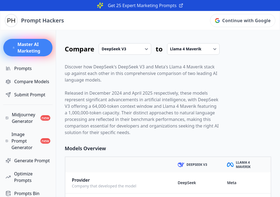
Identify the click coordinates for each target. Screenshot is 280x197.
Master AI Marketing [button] (26, 47)
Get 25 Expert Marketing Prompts (145, 5)
